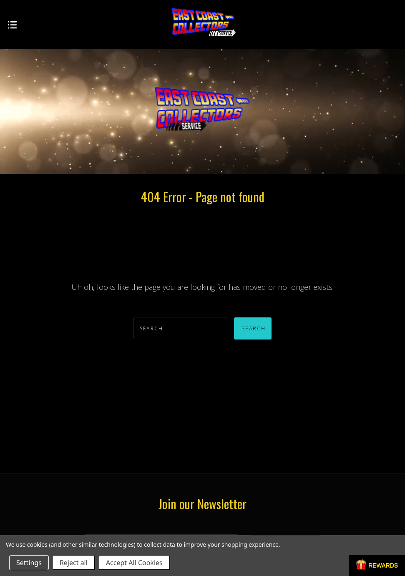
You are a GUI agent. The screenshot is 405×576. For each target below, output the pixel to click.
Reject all (74, 562)
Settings (29, 562)
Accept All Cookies (134, 562)
